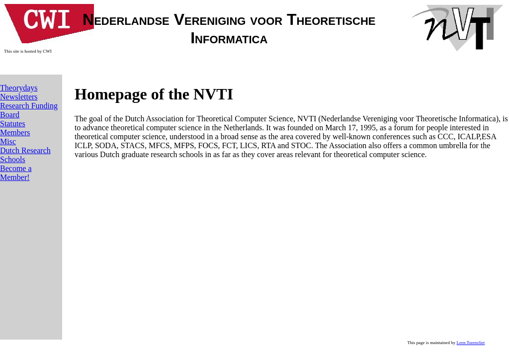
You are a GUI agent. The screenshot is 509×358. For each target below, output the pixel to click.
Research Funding (29, 105)
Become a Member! (16, 172)
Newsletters (19, 96)
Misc (8, 141)
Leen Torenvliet (470, 342)
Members (15, 132)
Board (9, 114)
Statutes (12, 123)
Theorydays (19, 88)
